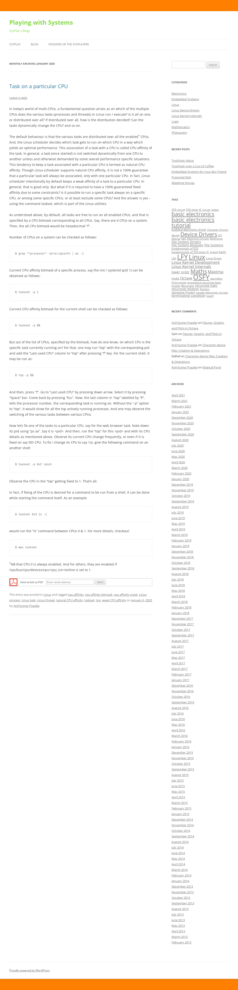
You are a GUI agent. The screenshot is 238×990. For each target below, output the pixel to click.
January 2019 (180, 546)
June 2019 (178, 518)
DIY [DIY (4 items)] (220, 235)
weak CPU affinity (114, 600)
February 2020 (181, 473)
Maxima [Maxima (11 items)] (215, 271)
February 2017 (181, 674)
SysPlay (15, 44)
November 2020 (183, 423)
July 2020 (178, 445)
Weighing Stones (183, 183)
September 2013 (183, 903)
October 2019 (181, 496)
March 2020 (180, 468)
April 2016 (178, 730)
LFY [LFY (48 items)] (182, 256)
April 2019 (178, 529)
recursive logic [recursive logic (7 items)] (206, 285)
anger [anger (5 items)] (215, 210)
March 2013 (180, 937)
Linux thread (46, 600)
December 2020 (182, 417)
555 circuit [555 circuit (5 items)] (178, 210)
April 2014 (178, 864)
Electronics (179, 93)
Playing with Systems (41, 22)
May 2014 (178, 858)
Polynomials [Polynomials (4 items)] (179, 282)
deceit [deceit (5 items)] (175, 235)
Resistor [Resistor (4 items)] (205, 289)
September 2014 (183, 836)
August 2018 (180, 574)
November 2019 (183, 490)
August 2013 (180, 909)
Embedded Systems (185, 99)
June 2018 (178, 585)
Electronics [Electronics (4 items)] (216, 238)
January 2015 (180, 814)
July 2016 (178, 713)
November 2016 (183, 691)
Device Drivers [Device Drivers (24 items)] (198, 234)
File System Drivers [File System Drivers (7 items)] (186, 242)
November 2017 (183, 624)
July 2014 (178, 847)
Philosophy (179, 132)
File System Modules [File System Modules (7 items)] (187, 245)
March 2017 (180, 669)
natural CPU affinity (69, 600)
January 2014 (180, 881)
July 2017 (178, 646)
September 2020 (183, 434)
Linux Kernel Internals (187, 116)
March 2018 (180, 602)
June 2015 (178, 786)
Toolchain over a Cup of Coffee (193, 166)
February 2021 (181, 406)
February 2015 (181, 808)
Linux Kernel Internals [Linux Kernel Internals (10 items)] (191, 266)
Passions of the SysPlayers (69, 44)
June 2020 (178, 451)
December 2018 (182, 551)
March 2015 (180, 803)
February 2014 (181, 875)
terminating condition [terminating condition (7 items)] (188, 295)
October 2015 (181, 764)
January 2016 (180, 747)
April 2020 (178, 462)
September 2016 (183, 702)
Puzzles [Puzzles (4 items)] (176, 286)
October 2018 (181, 563)
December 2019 (182, 484)
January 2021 (180, 412)
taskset (89, 600)
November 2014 (183, 825)
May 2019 (178, 524)
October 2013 (181, 898)
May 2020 (178, 457)
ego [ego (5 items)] (183, 239)
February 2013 (181, 942)
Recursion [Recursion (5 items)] (187, 286)
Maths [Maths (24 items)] (199, 271)
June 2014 (178, 853)
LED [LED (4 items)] (174, 258)
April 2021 (178, 395)
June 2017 (178, 652)
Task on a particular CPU (38, 86)
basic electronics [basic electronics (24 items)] (193, 214)
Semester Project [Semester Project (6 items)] (183, 292)
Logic (175, 121)
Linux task (28, 600)
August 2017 (180, 641)
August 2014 (180, 842)
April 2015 (178, 797)
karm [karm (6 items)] (222, 252)
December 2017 (182, 618)
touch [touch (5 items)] (210, 296)
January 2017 (180, 680)
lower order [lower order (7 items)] (181, 272)
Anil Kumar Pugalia (26, 606)
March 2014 (180, 870)
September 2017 (183, 635)
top (98, 600)
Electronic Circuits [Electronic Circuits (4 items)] (198, 238)
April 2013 (178, 931)
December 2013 (182, 886)
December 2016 (182, 685)
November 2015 (183, 758)
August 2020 (180, 440)
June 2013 (178, 920)
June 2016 (178, 719)
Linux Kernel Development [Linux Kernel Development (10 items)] (196, 262)
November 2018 (183, 557)
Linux (47, 594)
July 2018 (178, 579)
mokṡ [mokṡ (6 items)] (175, 278)
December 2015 (182, 752)
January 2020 (180, 479)
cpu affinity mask (126, 594)
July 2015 (178, 780)
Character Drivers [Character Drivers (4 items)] (217, 229)
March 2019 (180, 535)
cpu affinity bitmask (98, 594)
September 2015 (183, 769)
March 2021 (180, 401)
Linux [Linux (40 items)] (197, 256)
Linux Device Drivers (185, 110)
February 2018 (181, 607)
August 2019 (180, 507)
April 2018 (178, 596)
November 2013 (183, 892)
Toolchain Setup (183, 160)
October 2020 (181, 429)
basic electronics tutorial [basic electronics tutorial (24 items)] (193, 222)
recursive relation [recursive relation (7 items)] (185, 289)
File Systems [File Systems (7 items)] (213, 245)
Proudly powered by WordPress (29, 970)
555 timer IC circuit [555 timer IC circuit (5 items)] (198, 210)
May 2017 (178, 658)
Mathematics (181, 127)
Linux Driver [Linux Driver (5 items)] (214, 258)
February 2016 (181, 741)
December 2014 (182, 819)
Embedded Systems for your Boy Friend (199, 172)
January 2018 (180, 613)
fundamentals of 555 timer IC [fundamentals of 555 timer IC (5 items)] (190, 252)
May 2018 (178, 591)
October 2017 (181, 630)
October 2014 (181, 831)
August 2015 (180, 775)
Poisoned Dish (181, 177)
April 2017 (178, 663)
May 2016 (178, 724)
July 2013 (178, 914)
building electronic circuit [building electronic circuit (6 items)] (189, 229)
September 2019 (183, 501)
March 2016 (180, 736)
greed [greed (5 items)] (214, 252)
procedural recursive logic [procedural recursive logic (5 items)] (204, 282)
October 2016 (181, 697)
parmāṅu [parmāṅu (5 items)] (216, 279)
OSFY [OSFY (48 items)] (201, 277)
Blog (34, 44)
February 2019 (181, 540)
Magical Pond (211, 367)
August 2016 (180, 708)
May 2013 (178, 925)
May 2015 (178, 791)
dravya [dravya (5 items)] (176, 239)
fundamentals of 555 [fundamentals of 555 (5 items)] (185, 249)
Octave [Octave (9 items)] (186, 278)
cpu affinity (76, 594)
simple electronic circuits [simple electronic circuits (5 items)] (212, 292)
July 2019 (178, 512)
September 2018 (183, 568)
